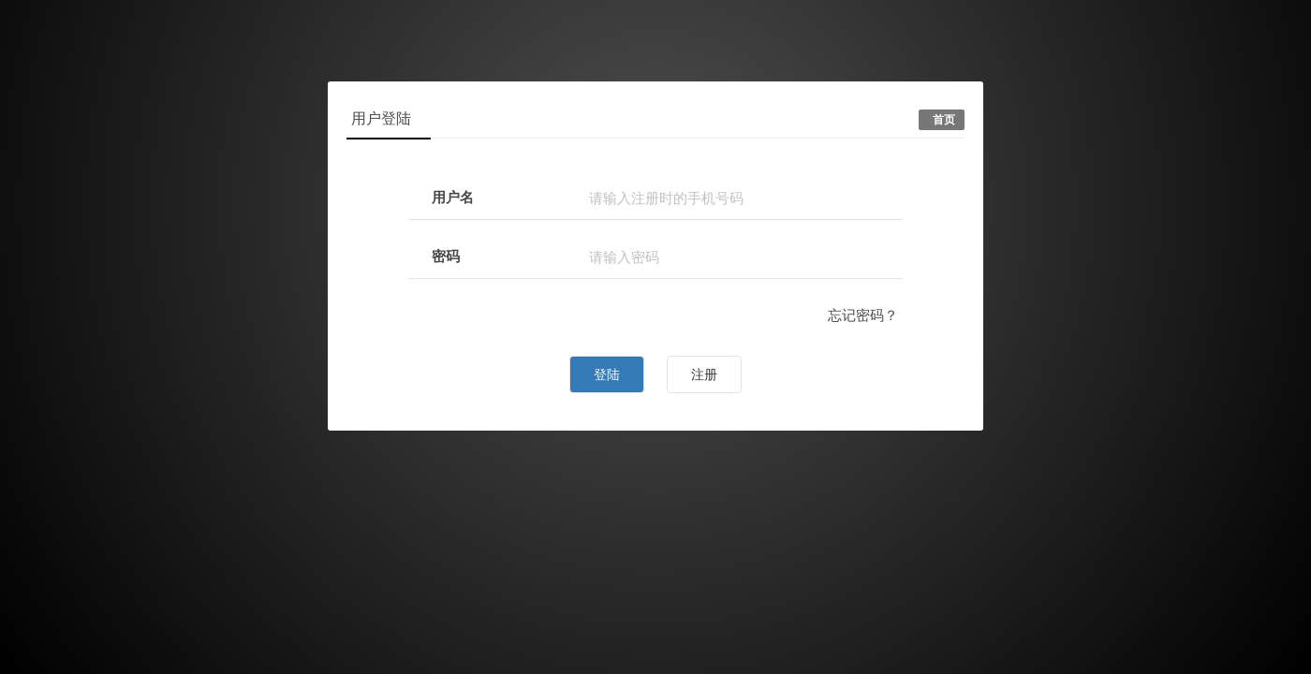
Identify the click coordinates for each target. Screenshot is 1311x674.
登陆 (607, 374)
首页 (944, 119)
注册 (704, 374)
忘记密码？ (863, 315)
